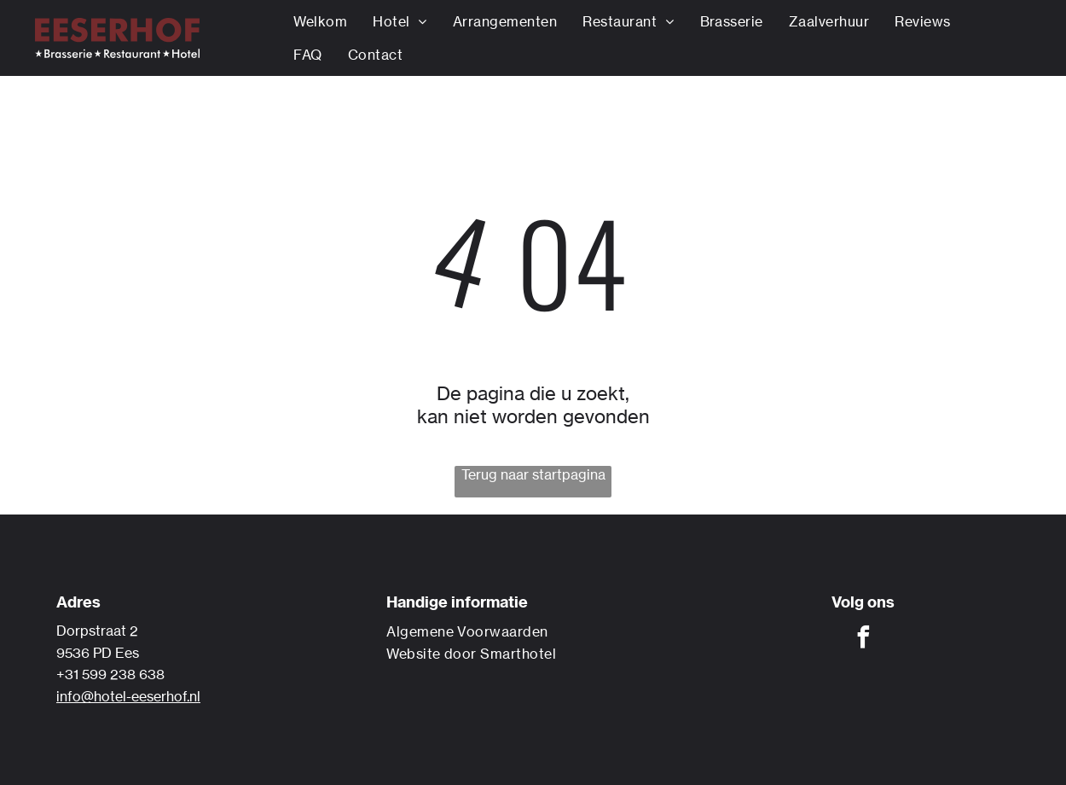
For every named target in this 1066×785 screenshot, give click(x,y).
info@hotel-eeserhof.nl (128, 696)
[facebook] (863, 639)
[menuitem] (320, 21)
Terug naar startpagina (533, 474)
